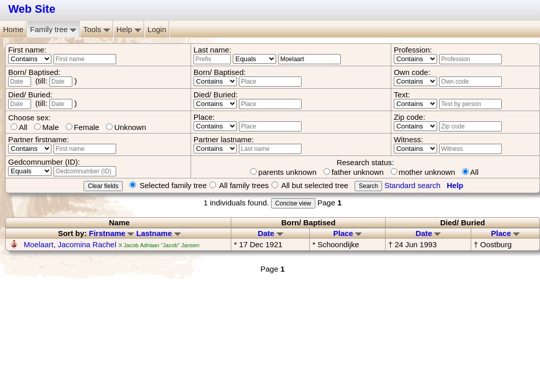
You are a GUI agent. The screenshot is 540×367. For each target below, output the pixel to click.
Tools (96, 29)
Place (347, 233)
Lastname (159, 233)
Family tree (53, 29)
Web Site (32, 9)
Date (270, 233)
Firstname (111, 233)
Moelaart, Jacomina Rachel (70, 244)
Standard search (412, 185)
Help (129, 29)
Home (13, 29)
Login (157, 29)
